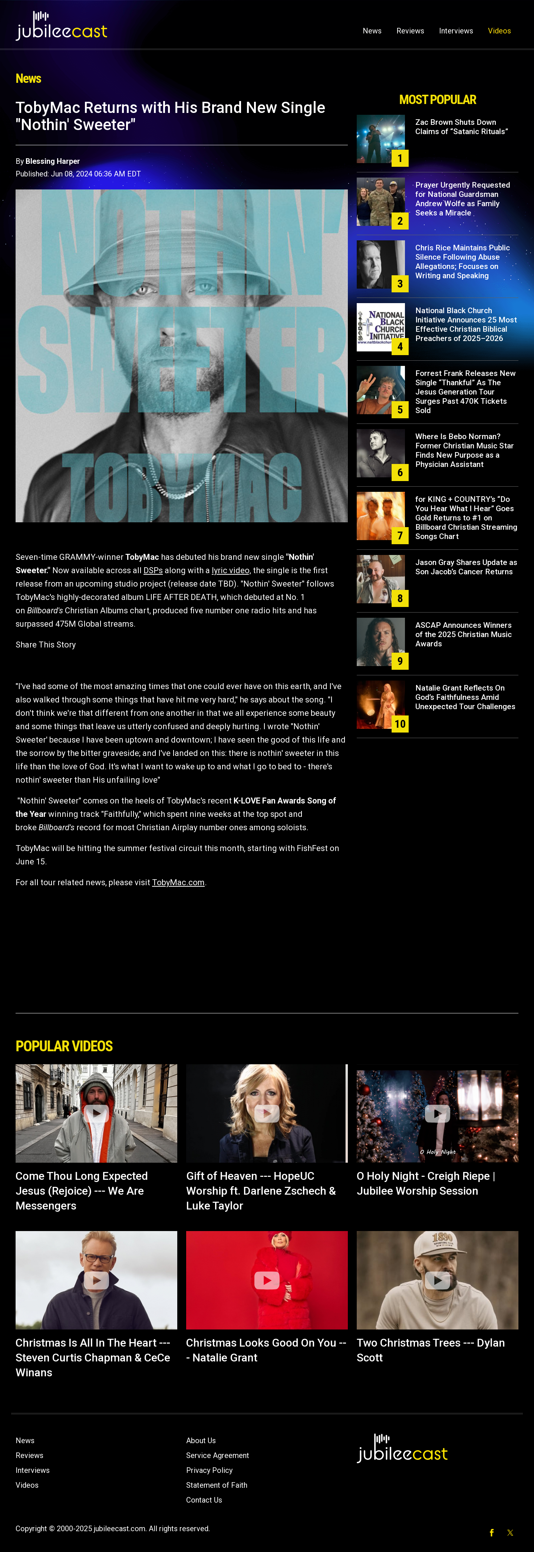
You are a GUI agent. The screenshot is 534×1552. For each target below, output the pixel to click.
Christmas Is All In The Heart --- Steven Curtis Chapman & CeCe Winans (93, 1357)
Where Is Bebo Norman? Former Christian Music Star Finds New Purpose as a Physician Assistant (464, 450)
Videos (499, 30)
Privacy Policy (209, 1470)
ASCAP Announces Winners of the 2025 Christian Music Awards (463, 634)
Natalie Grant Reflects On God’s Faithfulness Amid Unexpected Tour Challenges (465, 697)
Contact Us (204, 1500)
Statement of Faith (216, 1485)
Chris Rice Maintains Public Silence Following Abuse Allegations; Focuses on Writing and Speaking (462, 261)
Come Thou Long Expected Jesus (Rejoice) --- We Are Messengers (82, 1190)
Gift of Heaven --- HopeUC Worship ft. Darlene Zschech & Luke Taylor (261, 1190)
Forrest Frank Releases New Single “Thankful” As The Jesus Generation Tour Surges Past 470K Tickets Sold (465, 392)
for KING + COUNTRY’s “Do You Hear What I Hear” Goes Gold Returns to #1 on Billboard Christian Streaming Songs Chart (466, 518)
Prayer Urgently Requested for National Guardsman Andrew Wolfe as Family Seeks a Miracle (462, 199)
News (372, 30)
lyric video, (231, 570)
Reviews (410, 30)
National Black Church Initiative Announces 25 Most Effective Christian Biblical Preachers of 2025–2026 (466, 324)
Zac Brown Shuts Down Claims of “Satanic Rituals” (461, 127)
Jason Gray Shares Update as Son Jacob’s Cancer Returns (466, 567)
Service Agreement (217, 1455)
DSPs (153, 570)
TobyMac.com (178, 882)
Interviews (456, 30)
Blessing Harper (53, 161)
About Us (201, 1440)
